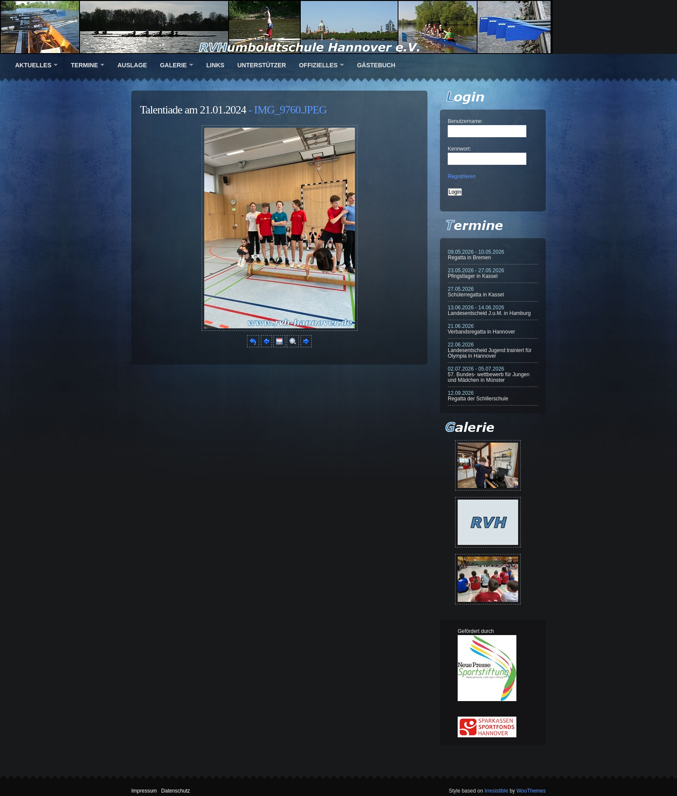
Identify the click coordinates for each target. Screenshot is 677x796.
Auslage (132, 65)
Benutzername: (465, 121)
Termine (84, 65)
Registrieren (462, 176)
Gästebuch (376, 65)
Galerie (173, 65)
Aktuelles (33, 65)
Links (215, 65)
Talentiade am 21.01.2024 (193, 110)
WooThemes (531, 791)
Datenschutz (175, 791)
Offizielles (318, 65)
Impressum (144, 791)
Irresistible (496, 791)
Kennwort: (459, 149)
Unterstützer (261, 65)
